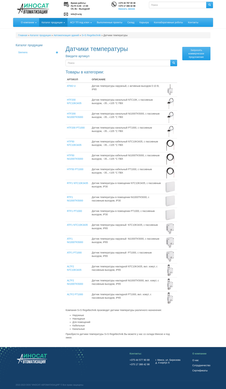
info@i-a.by (76, 14)
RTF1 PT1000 (74, 211)
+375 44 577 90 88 (140, 360)
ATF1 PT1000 (74, 252)
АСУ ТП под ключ (81, 22)
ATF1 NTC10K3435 (77, 225)
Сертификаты (200, 370)
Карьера (144, 22)
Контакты (193, 22)
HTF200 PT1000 (76, 127)
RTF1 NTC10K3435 (77, 183)
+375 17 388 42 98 (126, 6)
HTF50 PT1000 (75, 169)
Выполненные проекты (109, 22)
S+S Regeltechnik (91, 35)
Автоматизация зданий (66, 35)
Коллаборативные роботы (168, 22)
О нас (195, 360)
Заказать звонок (126, 9)
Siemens (39, 52)
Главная (22, 35)
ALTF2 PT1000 (75, 294)
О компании (29, 22)
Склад (130, 22)
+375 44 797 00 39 (126, 3)
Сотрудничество (201, 365)
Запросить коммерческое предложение (196, 53)
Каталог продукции (53, 22)
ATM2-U (71, 86)
